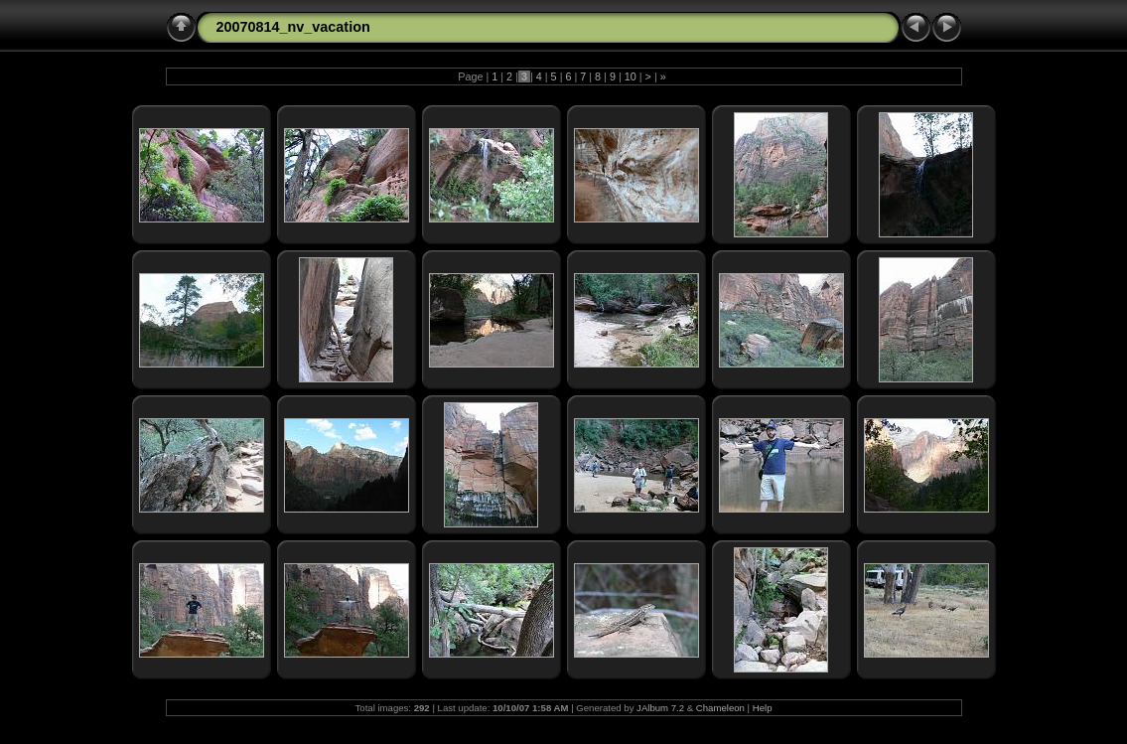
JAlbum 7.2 (660, 707)
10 (630, 76)
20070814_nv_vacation (293, 27)
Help (763, 707)
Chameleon (720, 707)
